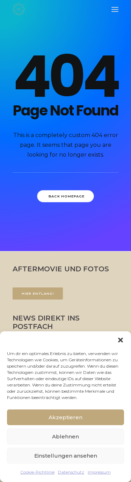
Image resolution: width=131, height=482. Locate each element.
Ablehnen (65, 436)
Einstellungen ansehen (65, 455)
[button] (120, 340)
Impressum (99, 472)
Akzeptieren (65, 417)
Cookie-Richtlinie (37, 472)
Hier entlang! (38, 293)
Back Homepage (67, 196)
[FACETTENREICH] (19, 9)
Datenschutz (71, 472)
